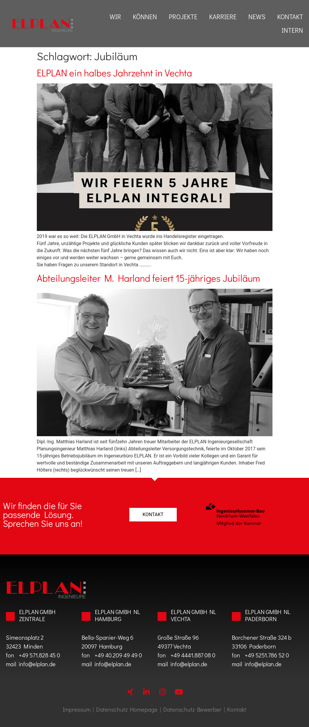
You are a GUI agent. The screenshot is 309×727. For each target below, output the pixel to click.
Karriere (223, 16)
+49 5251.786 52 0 (267, 655)
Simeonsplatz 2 (25, 637)
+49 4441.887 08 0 (193, 655)
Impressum (76, 709)
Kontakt (290, 16)
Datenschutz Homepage (127, 709)
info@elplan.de (37, 664)
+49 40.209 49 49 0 (116, 655)
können (145, 16)
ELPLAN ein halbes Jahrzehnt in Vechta (114, 73)
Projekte (183, 16)
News (256, 16)
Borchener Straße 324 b (261, 637)
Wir (115, 16)
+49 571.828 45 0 (38, 655)
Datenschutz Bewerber (192, 709)
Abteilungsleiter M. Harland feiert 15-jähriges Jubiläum (148, 278)
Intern (292, 30)
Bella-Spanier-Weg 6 (107, 637)
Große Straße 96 (178, 637)
